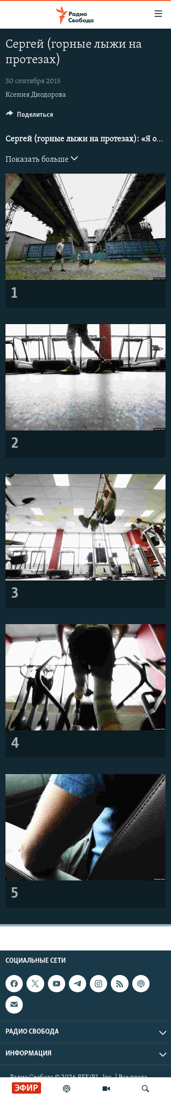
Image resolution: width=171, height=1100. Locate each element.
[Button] (29, 116)
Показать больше (41, 158)
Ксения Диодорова (35, 95)
